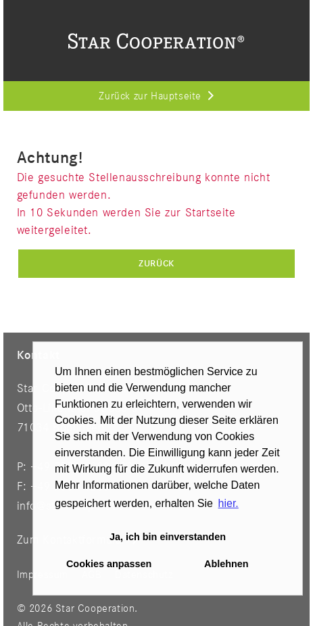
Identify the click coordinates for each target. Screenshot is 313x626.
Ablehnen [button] (226, 563)
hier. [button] (228, 503)
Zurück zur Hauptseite (150, 96)
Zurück (156, 263)
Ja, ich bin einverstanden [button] (168, 536)
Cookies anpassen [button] (108, 563)
